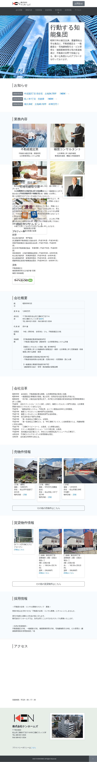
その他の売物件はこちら (48, 508)
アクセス (78, 10)
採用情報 (68, 10)
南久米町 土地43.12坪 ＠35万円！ (41, 104)
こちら (33, 748)
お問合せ (78, 3)
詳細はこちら (19, 550)
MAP (41, 319)
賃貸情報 (48, 10)
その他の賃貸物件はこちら (48, 584)
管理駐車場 (58, 11)
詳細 (25, 495)
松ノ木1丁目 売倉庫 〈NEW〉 (39, 99)
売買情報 (38, 10)
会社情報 (19, 10)
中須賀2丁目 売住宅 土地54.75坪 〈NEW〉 (45, 93)
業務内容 (28, 10)
